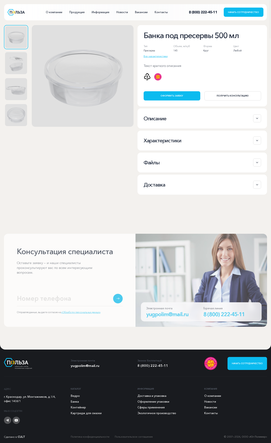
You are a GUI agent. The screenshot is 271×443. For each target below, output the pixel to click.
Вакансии (141, 12)
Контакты (161, 12)
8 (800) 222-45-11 (224, 318)
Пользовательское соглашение (134, 436)
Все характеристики (156, 56)
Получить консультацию (233, 95)
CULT (21, 436)
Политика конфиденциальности (90, 436)
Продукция (77, 12)
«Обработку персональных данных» (80, 316)
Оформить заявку (172, 95)
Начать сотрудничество (243, 12)
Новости (122, 12)
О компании (54, 12)
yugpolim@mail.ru (167, 318)
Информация (100, 12)
